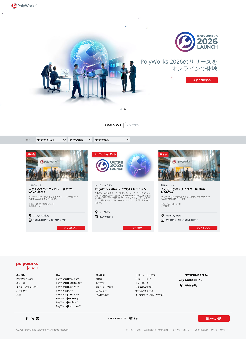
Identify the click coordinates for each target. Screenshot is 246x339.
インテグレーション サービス (150, 294)
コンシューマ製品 (104, 286)
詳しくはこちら (71, 227)
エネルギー (101, 290)
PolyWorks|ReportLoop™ (69, 282)
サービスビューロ (144, 290)
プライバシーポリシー (181, 329)
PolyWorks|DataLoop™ (68, 298)
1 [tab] (121, 109)
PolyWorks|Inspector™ (67, 278)
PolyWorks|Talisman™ (67, 294)
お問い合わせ (196, 5)
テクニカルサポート (145, 286)
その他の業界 (102, 294)
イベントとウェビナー (27, 286)
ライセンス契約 (133, 329)
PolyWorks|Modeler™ (67, 302)
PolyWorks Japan (24, 278)
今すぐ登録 (137, 227)
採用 (18, 294)
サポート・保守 (143, 278)
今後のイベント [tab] (113, 125)
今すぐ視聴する (202, 80)
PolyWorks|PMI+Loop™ (68, 306)
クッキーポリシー (219, 329)
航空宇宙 (100, 282)
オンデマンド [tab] (134, 125)
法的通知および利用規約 (156, 329)
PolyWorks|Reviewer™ (67, 286)
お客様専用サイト (191, 280)
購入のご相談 (213, 318)
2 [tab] (125, 109)
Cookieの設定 (201, 329)
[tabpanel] (123, 59)
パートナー (21, 290)
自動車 (99, 278)
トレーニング (142, 282)
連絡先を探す (189, 285)
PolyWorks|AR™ (64, 290)
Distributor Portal (197, 275)
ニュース (20, 282)
